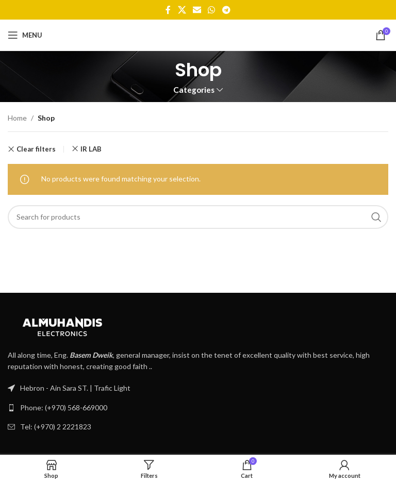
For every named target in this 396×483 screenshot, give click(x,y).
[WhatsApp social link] (212, 10)
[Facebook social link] (168, 10)
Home (17, 117)
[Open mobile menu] (25, 35)
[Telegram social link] (226, 10)
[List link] (198, 407)
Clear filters (36, 149)
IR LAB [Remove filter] (91, 149)
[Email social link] (196, 10)
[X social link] (181, 10)
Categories (193, 90)
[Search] (198, 217)
